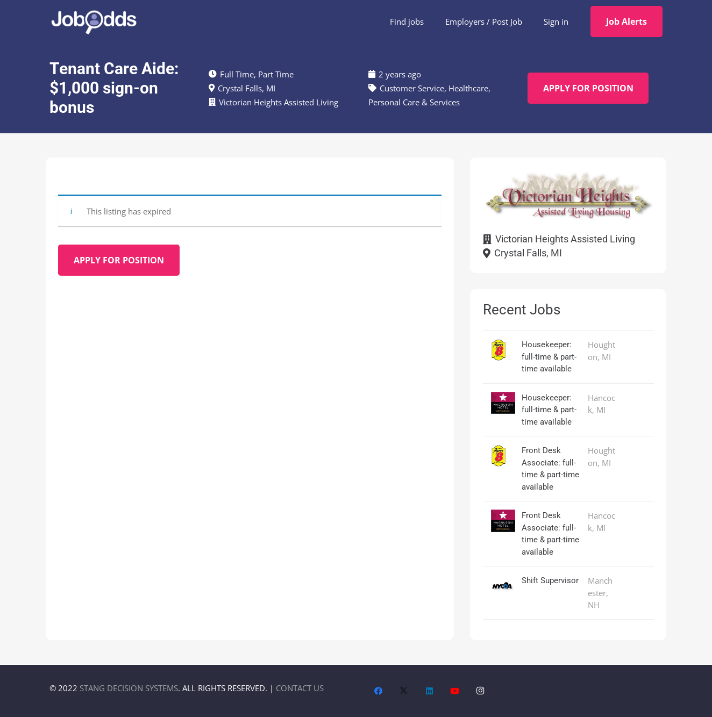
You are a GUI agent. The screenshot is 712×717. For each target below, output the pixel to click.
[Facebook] (378, 691)
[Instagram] (481, 691)
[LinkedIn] (429, 691)
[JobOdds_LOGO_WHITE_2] (93, 21)
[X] (404, 691)
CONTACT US (300, 688)
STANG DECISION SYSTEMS (129, 688)
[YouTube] (455, 691)
